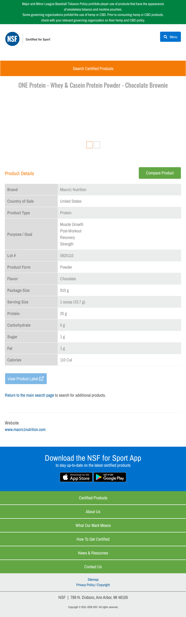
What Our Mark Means (93, 525)
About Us (93, 512)
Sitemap (93, 579)
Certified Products (93, 498)
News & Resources (93, 553)
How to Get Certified (93, 539)
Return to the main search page (29, 395)
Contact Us (93, 567)
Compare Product (160, 173)
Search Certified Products (93, 68)
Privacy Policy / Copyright (93, 584)
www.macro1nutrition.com (25, 429)
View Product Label (23, 379)
